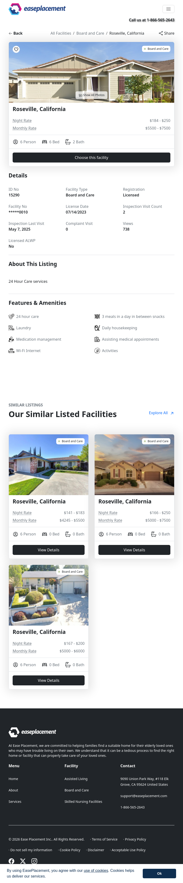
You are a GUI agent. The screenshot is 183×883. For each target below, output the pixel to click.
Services (15, 801)
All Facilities (61, 33)
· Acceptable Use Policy (127, 850)
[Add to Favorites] (16, 49)
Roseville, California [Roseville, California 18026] (39, 632)
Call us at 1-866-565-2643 (151, 20)
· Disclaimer (95, 850)
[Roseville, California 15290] (156, 49)
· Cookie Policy (69, 850)
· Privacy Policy (134, 839)
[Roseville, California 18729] (70, 441)
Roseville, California (126, 33)
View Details (49, 550)
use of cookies (96, 871)
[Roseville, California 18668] (156, 441)
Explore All (161, 413)
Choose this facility (91, 157)
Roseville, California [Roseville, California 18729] (39, 501)
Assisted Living (76, 778)
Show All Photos (92, 95)
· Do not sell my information (30, 850)
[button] (47, 877)
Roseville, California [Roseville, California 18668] (125, 501)
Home (13, 778)
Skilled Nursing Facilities (83, 801)
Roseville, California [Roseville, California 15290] (39, 109)
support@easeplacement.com (143, 796)
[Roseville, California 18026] (70, 572)
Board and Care (90, 33)
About (13, 790)
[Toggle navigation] (168, 9)
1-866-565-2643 (132, 807)
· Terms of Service (103, 839)
